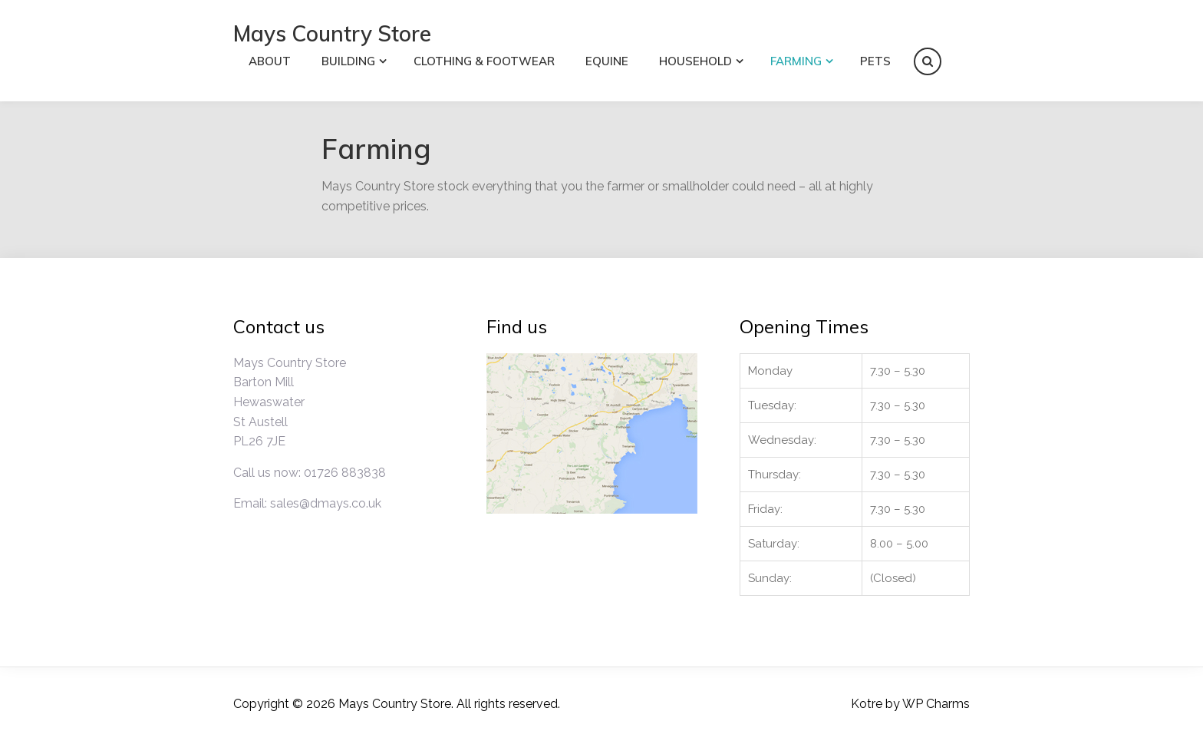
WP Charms (936, 703)
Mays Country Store (332, 33)
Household (695, 61)
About (270, 61)
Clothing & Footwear (484, 61)
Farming (796, 61)
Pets (875, 61)
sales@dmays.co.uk (325, 503)
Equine (606, 61)
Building (348, 61)
